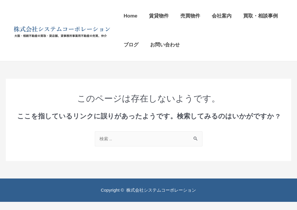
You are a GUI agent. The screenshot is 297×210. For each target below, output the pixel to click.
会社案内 (222, 16)
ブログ (131, 45)
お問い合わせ (165, 45)
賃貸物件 (159, 16)
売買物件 (190, 16)
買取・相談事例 (260, 16)
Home (130, 16)
